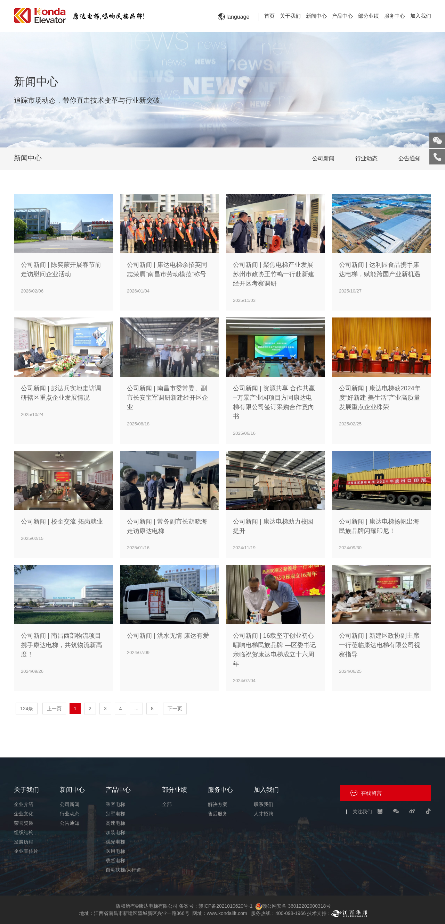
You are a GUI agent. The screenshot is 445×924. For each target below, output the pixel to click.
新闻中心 (316, 16)
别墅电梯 (115, 813)
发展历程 (23, 842)
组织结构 (23, 832)
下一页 (175, 708)
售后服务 (217, 813)
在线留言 (371, 793)
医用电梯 (115, 851)
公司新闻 (323, 158)
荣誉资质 (23, 823)
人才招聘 (263, 813)
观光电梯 (115, 842)
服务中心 (394, 16)
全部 (167, 804)
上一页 (54, 708)
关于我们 (290, 16)
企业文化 (23, 813)
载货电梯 (115, 860)
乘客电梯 (115, 804)
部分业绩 (368, 16)
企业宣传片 (26, 851)
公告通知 (409, 158)
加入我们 (420, 16)
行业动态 (366, 158)
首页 (269, 16)
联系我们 (263, 804)
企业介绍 (23, 804)
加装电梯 (115, 832)
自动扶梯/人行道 (123, 870)
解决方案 (217, 804)
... (136, 708)
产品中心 (342, 16)
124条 (26, 708)
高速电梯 (115, 823)
